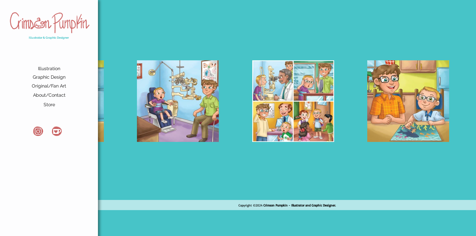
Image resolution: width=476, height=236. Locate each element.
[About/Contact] (49, 95)
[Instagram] (38, 131)
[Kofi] (56, 131)
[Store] (49, 105)
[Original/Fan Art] (49, 86)
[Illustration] (49, 69)
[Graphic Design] (49, 77)
